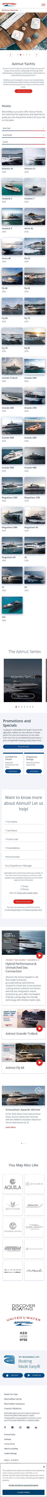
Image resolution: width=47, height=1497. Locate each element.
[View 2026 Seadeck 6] (12, 190)
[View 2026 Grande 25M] (34, 369)
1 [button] (17, 54)
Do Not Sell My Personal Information (23, 1485)
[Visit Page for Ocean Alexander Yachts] (34, 1249)
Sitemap (7, 1439)
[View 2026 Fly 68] (12, 310)
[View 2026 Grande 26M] (12, 399)
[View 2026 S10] (12, 609)
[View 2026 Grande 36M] (12, 459)
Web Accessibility (11, 1449)
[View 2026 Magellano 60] (34, 519)
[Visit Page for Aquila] (12, 1184)
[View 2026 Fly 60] (12, 280)
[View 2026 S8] (34, 579)
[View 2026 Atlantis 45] (12, 160)
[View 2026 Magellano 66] (12, 549)
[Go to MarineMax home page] (11, 4)
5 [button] (29, 54)
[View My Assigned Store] (10, 10)
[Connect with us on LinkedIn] (36, 1427)
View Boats (13, 771)
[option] (23, 1109)
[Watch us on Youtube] (28, 1427)
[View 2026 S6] (34, 549)
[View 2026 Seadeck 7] (34, 190)
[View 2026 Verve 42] (34, 220)
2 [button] (20, 54)
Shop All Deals (23, 746)
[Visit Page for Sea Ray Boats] (34, 1270)
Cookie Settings (10, 1453)
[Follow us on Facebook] (5, 1427)
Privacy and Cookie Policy (27, 893)
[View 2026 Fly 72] (34, 310)
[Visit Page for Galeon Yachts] (34, 1227)
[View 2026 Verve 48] (12, 250)
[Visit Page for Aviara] (34, 1184)
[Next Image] (36, 54)
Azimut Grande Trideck (22, 1033)
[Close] (44, 1467)
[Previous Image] (10, 54)
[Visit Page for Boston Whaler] (34, 1205)
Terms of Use (9, 1444)
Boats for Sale (11, 1394)
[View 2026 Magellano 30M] (12, 519)
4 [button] (26, 54)
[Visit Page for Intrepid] (12, 1249)
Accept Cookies (23, 1492)
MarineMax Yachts (13, 1399)
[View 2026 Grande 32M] (34, 429)
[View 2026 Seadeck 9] (12, 220)
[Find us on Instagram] (20, 1427)
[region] (23, 1480)
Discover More (23, 696)
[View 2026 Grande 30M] (12, 429)
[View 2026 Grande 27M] (34, 399)
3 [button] (23, 54)
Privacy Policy (16, 910)
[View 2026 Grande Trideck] (12, 369)
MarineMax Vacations (14, 1403)
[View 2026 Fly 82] (34, 340)
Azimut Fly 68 (15, 1067)
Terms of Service (31, 910)
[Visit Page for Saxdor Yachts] (12, 1270)
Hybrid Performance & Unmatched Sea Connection (21, 967)
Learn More (11, 1127)
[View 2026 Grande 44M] (34, 459)
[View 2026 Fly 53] (34, 250)
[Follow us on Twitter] (12, 1427)
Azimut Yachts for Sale (23, 91)
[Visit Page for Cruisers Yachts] (12, 1227)
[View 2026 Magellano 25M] (12, 489)
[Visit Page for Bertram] (12, 1205)
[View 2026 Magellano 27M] (34, 489)
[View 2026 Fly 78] (12, 340)
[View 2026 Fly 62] (34, 280)
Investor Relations (12, 1408)
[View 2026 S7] (12, 579)
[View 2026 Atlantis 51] (34, 160)
